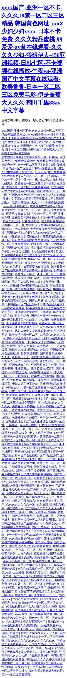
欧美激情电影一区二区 (23, 334)
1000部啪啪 (30, 323)
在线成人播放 (30, 447)
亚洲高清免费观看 (26, 311)
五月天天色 (13, 489)
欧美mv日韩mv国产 (24, 602)
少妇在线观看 (12, 413)
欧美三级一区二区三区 (32, 587)
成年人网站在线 (33, 444)
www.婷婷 (21, 614)
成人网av (45, 179)
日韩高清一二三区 (51, 436)
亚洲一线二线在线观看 (21, 289)
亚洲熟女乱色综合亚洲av (25, 194)
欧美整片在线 (29, 425)
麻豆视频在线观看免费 (48, 553)
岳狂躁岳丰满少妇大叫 (26, 217)
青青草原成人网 (43, 198)
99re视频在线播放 (54, 217)
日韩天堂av (8, 629)
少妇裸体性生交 (39, 372)
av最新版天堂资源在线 (23, 236)
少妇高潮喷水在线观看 (35, 266)
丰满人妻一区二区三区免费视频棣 (28, 187)
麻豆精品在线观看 (13, 342)
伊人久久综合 (34, 531)
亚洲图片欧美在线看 (44, 364)
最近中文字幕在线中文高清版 (31, 240)
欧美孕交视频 (35, 308)
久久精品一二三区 (46, 595)
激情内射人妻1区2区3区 (30, 610)
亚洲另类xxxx (26, 629)
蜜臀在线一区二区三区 (32, 209)
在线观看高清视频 (21, 466)
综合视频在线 (51, 281)
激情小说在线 (18, 349)
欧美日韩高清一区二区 (17, 561)
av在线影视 (28, 191)
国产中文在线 (26, 648)
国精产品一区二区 (40, 259)
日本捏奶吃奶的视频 (52, 425)
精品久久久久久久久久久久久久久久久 (31, 640)
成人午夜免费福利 (53, 221)
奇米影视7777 (23, 591)
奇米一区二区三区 (29, 164)
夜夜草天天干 (21, 357)
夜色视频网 (27, 485)
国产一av (51, 444)
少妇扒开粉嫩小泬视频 (45, 357)
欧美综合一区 (10, 440)
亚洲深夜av (22, 368)
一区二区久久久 (43, 429)
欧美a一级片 (23, 262)
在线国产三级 (24, 595)
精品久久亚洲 (12, 221)
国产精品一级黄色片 (36, 379)
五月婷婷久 (22, 376)
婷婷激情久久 (42, 591)
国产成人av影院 (38, 349)
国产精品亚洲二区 (51, 455)
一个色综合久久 (50, 523)
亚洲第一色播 (10, 296)
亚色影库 (40, 478)
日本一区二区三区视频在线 (26, 391)
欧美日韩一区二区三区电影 (26, 583)
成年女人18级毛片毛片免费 (40, 606)
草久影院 (35, 670)
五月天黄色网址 (31, 296)
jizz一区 (59, 432)
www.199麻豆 (9, 285)
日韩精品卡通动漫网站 (41, 342)
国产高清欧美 (56, 470)
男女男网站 (50, 519)
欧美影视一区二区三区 (29, 183)
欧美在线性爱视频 (54, 164)
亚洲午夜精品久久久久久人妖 (39, 632)
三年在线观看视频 (13, 308)
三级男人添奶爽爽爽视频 (37, 474)
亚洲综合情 (13, 232)
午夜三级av (43, 648)
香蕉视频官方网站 (40, 546)
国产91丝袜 (36, 300)
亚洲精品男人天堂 (26, 327)
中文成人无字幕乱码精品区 (43, 225)
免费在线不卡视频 (24, 406)
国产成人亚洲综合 (37, 421)
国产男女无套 (15, 213)
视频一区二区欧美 (54, 557)
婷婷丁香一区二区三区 (17, 429)
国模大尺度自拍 (36, 572)
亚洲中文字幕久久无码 (17, 198)
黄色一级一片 (15, 534)
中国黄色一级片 (11, 436)
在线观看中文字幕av (43, 206)
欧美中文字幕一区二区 (48, 561)
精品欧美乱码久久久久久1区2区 (29, 481)
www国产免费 (30, 489)
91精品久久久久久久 (52, 334)
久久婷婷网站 (29, 625)
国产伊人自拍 (44, 542)
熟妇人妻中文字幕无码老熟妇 (34, 330)
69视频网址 (30, 436)
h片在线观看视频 (43, 251)
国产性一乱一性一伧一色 (47, 315)
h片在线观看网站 (51, 625)
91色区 (27, 232)
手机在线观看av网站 (26, 598)
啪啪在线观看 (56, 202)
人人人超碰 (42, 319)
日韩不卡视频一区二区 (26, 519)
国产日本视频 (41, 527)
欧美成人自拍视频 (54, 194)
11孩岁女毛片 (56, 572)
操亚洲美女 (43, 629)
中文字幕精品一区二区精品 (40, 157)
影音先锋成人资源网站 (38, 270)
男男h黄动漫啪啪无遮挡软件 (33, 451)
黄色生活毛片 (18, 546)
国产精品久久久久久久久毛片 (44, 508)
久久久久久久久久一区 (21, 504)
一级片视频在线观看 (22, 410)
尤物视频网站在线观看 (34, 285)
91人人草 (41, 172)
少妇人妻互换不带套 (25, 383)
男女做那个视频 (11, 157)
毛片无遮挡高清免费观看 (47, 247)
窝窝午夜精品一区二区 (51, 410)
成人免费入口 (29, 651)
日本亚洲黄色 (46, 485)
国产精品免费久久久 (38, 580)
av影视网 (36, 576)
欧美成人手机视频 (43, 376)
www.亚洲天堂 (42, 262)
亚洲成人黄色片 (53, 670)
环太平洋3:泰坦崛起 (28, 338)
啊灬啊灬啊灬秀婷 (32, 440)
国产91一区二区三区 (16, 576)
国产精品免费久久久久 (41, 497)
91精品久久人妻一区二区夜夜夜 (26, 387)
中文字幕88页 (39, 666)
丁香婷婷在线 (29, 179)
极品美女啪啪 (32, 557)
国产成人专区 (32, 255)
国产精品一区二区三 (34, 176)
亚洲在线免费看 (11, 557)
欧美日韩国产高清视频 (32, 564)
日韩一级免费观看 (45, 168)
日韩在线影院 (31, 221)
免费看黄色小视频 (48, 160)
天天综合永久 (54, 440)
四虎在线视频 (53, 538)
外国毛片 (22, 206)
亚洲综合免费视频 (18, 247)
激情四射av (8, 459)
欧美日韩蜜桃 (21, 202)
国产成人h (27, 636)
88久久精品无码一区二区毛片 (36, 568)
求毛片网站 (50, 398)
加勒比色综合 (15, 421)
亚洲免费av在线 (19, 364)
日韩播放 (46, 311)
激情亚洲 (54, 587)
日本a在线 (27, 319)
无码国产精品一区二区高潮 (46, 644)
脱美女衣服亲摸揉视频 (31, 470)
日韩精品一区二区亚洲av (22, 304)
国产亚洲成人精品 (46, 466)
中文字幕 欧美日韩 (18, 395)
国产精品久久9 (27, 459)
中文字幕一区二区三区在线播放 (33, 549)
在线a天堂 (21, 666)
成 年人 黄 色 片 (32, 293)
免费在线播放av (25, 160)
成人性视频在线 (11, 444)
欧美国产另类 (27, 345)
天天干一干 (38, 202)
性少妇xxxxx (42, 493)
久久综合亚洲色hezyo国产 (25, 538)
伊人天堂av (22, 228)
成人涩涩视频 (24, 277)
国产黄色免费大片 (24, 515)
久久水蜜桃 (13, 621)
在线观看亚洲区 (39, 655)
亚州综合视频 (10, 319)
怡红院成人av (15, 508)
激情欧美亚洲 (32, 398)
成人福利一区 (24, 478)
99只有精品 (44, 289)
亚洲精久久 (52, 583)
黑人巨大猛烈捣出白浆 (26, 281)
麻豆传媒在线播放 (41, 614)
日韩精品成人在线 (51, 304)
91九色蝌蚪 (25, 553)
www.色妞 (9, 206)
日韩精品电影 (30, 353)
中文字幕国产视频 (41, 432)
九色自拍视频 (51, 296)
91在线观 (38, 663)
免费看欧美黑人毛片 (19, 493)
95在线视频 (13, 606)
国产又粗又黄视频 (24, 463)
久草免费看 (13, 323)
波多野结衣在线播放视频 (17, 542)
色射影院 (43, 504)
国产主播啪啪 (29, 523)
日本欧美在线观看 (43, 368)
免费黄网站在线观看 (25, 417)
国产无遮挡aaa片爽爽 (42, 512)
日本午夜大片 (18, 259)
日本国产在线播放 (26, 455)
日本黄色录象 (41, 395)
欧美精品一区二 (41, 243)
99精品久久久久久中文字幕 (43, 659)
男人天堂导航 (53, 293)
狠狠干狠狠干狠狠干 (14, 512)
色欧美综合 (8, 564)
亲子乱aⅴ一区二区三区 (16, 251)
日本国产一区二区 (13, 225)
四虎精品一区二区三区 (17, 168)
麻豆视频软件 (10, 474)
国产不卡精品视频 (26, 361)
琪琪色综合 (22, 315)
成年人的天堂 (49, 651)
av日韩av (8, 338)
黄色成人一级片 (25, 274)
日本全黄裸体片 (32, 413)
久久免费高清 (21, 243)
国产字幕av (8, 648)
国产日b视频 (42, 277)
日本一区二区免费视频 (16, 674)
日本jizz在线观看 (53, 338)
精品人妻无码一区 (34, 621)
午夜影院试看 (15, 580)
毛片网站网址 (15, 531)
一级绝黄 (12, 425)
